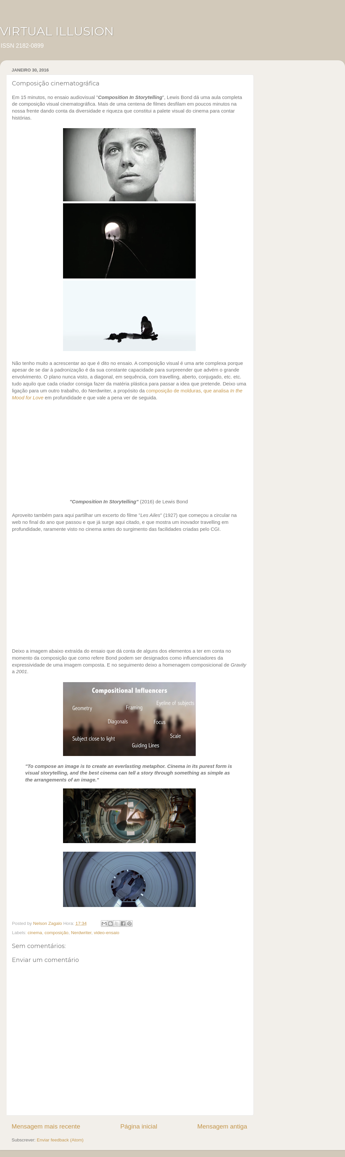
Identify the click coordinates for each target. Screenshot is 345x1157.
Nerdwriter (81, 932)
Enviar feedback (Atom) (60, 1139)
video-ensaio (106, 932)
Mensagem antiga (222, 1126)
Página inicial (138, 1126)
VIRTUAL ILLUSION (57, 31)
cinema (35, 932)
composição (56, 932)
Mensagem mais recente (46, 1126)
